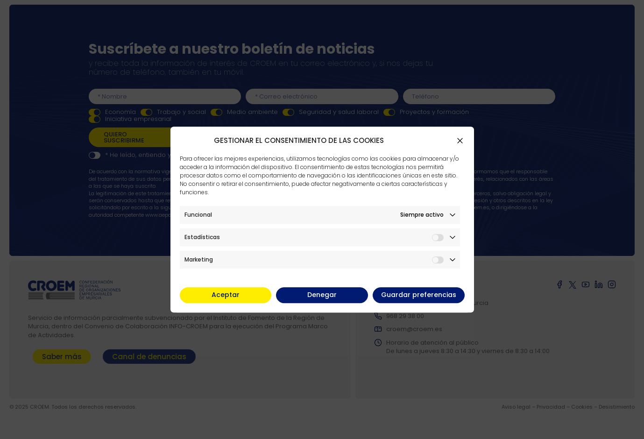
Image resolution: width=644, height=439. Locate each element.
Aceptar (226, 294)
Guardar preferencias (418, 294)
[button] (460, 140)
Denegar (322, 294)
